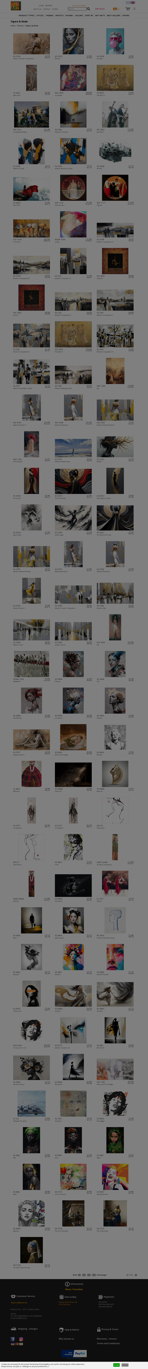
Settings (125, 1365)
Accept (116, 1365)
